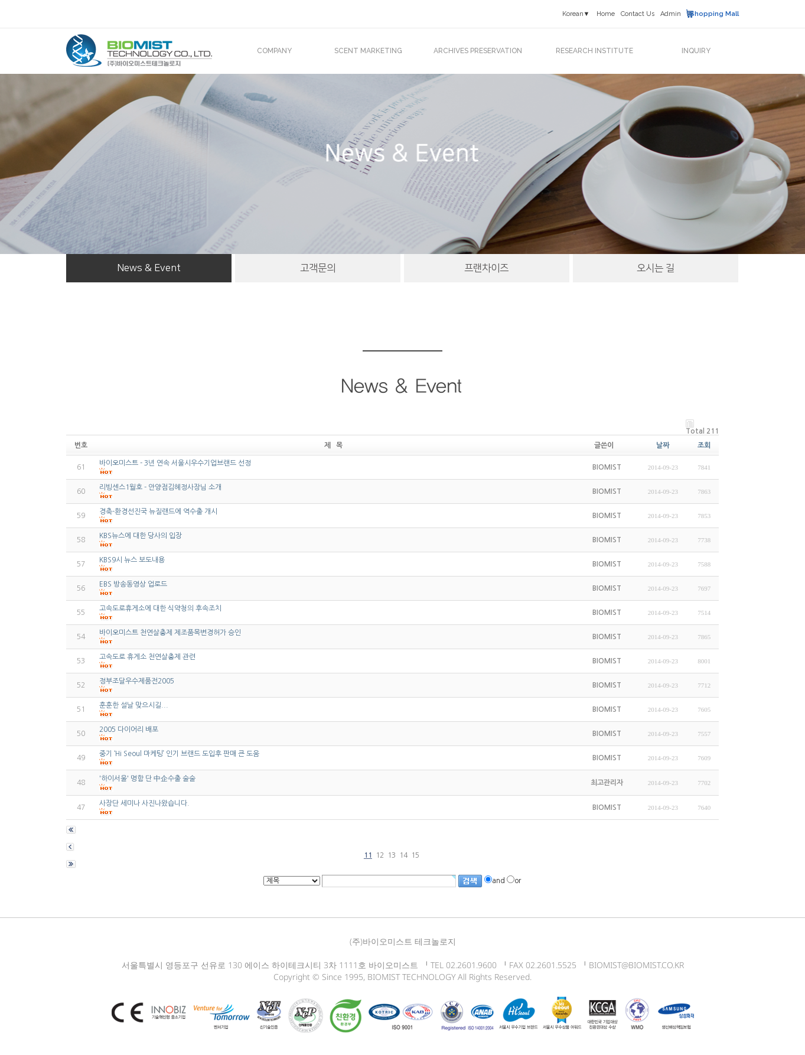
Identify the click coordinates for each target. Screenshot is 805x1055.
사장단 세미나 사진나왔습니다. (144, 803)
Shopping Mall (714, 14)
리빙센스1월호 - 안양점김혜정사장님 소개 (160, 487)
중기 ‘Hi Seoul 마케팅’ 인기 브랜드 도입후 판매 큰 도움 (179, 753)
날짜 (662, 445)
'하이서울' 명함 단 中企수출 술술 (147, 778)
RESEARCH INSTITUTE (594, 51)
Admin (670, 14)
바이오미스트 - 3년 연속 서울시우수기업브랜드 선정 (175, 463)
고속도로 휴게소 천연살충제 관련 (147, 656)
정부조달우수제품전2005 (136, 681)
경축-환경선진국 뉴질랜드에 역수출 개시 (158, 511)
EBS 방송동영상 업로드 (133, 584)
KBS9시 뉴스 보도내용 (132, 560)
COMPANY (274, 51)
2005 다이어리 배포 (128, 729)
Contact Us (637, 14)
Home (606, 14)
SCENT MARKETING (368, 51)
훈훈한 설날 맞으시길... (133, 705)
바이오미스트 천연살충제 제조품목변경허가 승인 (170, 632)
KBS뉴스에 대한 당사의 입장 (140, 535)
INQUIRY (696, 51)
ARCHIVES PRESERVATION (478, 51)
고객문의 (317, 268)
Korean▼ (576, 14)
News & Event (149, 268)
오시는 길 (655, 268)
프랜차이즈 (486, 268)
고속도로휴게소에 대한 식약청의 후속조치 (160, 608)
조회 (704, 445)
